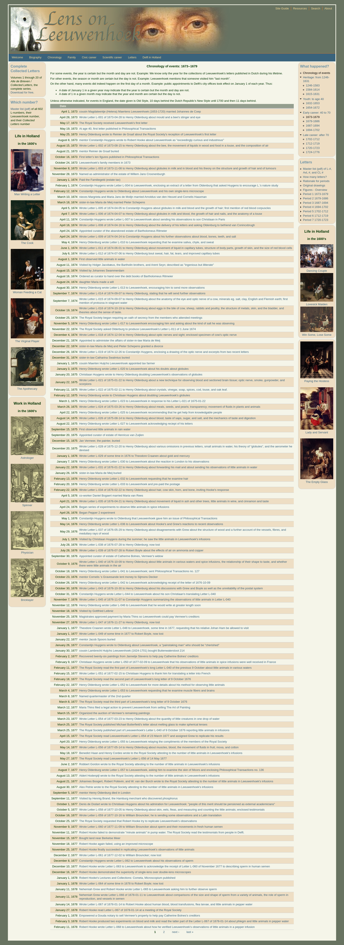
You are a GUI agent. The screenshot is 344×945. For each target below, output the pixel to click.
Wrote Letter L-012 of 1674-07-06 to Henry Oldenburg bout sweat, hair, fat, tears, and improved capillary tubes (149, 253)
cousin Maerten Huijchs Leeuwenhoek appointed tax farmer (117, 363)
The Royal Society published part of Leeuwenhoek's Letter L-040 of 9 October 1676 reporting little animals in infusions (154, 730)
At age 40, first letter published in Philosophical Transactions (117, 128)
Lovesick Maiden (317, 304)
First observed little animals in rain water (105, 429)
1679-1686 (313, 121)
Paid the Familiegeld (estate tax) (99, 179)
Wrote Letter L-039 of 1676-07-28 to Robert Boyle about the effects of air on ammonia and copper (141, 550)
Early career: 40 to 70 (316, 112)
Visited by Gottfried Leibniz (96, 611)
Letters (132, 57)
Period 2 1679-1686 (315, 198)
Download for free (22, 92)
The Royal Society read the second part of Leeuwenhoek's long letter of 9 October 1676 (135, 679)
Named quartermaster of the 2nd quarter (105, 696)
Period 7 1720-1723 (315, 220)
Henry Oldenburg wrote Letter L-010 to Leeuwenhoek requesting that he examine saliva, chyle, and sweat (146, 242)
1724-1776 (313, 152)
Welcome (17, 57)
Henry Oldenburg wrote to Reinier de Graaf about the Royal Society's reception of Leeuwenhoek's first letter (147, 134)
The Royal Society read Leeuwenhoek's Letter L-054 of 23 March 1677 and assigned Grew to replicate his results (151, 736)
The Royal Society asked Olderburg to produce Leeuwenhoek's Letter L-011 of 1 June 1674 (137, 329)
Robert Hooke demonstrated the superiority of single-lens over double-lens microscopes (135, 872)
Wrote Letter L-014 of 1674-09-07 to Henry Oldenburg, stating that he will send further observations (142, 293)
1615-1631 (313, 94)
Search (315, 8)
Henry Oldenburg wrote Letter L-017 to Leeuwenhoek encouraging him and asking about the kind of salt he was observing (157, 323)
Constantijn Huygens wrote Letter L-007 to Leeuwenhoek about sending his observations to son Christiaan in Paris (152, 219)
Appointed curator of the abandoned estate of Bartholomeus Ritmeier (123, 230)
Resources (300, 8)
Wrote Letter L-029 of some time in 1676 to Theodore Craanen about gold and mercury (134, 455)
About (328, 8)
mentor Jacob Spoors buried (97, 639)
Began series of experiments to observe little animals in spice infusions (124, 507)
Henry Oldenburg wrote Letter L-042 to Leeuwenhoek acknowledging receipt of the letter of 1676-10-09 (144, 582)
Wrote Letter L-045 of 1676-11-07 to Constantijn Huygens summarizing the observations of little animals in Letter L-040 (155, 599)
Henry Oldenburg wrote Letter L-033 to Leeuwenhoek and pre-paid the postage (129, 484)
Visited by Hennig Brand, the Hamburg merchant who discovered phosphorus (128, 798)
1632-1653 (313, 103)
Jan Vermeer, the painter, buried (99, 440)
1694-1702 (313, 130)
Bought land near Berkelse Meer (99, 838)
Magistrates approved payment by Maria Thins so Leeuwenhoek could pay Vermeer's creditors (139, 616)
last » (189, 931)
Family (72, 57)
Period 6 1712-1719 (315, 215)
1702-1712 (313, 139)
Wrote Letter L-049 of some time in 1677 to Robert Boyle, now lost (121, 633)
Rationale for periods (316, 181)
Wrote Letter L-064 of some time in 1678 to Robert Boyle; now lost (121, 883)
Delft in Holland (152, 57)
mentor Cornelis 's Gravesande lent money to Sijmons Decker (118, 577)
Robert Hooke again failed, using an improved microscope (116, 843)
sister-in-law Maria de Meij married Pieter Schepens (112, 202)
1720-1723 (313, 148)
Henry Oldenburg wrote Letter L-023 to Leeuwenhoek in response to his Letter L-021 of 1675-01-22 (142, 401)
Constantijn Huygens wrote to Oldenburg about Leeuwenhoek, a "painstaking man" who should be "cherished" (149, 645)
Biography (35, 57)
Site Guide (282, 8)
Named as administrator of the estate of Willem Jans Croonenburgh (122, 174)
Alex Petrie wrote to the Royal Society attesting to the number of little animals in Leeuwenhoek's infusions (146, 787)
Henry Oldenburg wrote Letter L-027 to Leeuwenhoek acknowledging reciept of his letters (136, 423)
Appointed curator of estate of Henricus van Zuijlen (111, 435)
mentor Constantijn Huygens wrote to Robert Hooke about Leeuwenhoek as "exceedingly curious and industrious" (151, 140)
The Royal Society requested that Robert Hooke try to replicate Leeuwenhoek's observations (138, 821)
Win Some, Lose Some (316, 334)
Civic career (89, 57)
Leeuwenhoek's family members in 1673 (105, 162)
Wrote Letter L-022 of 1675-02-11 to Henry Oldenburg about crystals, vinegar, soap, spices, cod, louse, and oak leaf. (153, 389)
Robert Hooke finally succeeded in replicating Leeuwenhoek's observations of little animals (136, 849)
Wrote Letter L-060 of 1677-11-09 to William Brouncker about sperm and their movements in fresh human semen (151, 826)
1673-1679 (313, 117)
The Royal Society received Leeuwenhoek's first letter (113, 123)
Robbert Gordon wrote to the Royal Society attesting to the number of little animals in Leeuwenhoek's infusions (149, 764)
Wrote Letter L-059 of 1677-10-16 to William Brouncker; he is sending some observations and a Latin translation (150, 815)
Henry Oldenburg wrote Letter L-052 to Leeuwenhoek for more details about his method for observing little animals (152, 684)
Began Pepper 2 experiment (97, 512)
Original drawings (314, 185)
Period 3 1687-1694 (315, 202)
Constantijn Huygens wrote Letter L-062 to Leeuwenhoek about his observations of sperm (136, 860)
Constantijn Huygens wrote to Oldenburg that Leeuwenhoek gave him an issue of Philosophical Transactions (148, 518)
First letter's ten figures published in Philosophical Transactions (119, 157)
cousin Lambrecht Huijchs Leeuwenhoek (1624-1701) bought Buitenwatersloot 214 (132, 650)
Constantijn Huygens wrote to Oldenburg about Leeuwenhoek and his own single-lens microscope (141, 191)
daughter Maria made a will (96, 282)
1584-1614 (313, 89)
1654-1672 (313, 107)
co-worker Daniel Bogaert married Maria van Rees (111, 495)
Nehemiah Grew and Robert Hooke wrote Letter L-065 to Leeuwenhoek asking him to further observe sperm (148, 889)
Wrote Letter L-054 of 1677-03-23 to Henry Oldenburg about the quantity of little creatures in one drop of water (149, 718)
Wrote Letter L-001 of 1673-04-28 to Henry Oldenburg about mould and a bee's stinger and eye (139, 117)
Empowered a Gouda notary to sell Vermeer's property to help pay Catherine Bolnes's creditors (139, 915)
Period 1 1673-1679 (315, 194)
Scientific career (112, 57)
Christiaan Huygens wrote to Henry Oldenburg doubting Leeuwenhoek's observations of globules (140, 374)
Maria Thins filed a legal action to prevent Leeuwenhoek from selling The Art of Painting (134, 707)
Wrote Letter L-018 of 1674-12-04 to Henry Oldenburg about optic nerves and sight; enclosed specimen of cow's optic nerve (158, 334)
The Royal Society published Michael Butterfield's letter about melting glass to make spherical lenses (143, 724)
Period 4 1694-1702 (315, 207)
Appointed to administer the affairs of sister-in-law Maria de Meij (119, 340)
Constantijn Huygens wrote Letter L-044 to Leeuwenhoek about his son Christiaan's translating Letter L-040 (147, 594)
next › (175, 931)
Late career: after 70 (316, 135)
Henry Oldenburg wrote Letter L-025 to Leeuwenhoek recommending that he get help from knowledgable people (150, 412)
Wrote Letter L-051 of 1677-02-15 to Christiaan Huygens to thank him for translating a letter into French (144, 673)
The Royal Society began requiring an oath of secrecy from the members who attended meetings (140, 317)
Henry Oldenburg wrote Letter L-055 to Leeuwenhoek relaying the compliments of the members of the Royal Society (153, 741)
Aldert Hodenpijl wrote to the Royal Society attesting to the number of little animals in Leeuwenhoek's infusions (149, 775)
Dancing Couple (316, 270)
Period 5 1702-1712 (315, 211)
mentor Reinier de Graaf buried (99, 151)
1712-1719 (313, 143)
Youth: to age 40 (313, 99)
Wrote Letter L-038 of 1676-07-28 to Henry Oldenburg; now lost (119, 544)
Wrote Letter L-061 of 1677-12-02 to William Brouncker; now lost (120, 855)
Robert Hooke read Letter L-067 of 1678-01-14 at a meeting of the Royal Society (130, 910)
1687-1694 (313, 125)
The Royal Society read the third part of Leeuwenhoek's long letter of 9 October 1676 (133, 701)
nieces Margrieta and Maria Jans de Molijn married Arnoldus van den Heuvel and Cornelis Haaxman (143, 196)
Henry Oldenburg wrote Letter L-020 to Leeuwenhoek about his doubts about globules (134, 368)
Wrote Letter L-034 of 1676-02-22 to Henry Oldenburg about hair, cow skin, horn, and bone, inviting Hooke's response (154, 489)
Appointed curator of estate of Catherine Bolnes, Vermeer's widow (121, 556)
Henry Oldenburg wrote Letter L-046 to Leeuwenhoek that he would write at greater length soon (140, 605)
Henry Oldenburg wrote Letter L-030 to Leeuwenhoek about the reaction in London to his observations (144, 461)
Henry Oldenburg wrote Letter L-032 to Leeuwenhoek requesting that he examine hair (133, 478)
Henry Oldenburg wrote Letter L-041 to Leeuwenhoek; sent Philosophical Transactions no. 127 (139, 571)
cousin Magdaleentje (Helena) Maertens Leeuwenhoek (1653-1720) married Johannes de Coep (140, 111)
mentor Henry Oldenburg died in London (105, 792)
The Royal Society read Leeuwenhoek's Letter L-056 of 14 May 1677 (123, 758)
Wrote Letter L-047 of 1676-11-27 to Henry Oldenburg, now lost (119, 622)
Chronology (55, 57)
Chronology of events (316, 73)
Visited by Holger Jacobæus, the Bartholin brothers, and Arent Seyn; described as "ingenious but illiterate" (146, 264)
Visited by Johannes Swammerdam (101, 270)
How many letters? (315, 177)
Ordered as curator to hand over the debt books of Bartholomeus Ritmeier (126, 276)
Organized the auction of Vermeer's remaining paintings (114, 713)
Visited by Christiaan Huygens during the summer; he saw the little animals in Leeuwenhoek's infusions (144, 539)
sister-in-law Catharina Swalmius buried (104, 357)
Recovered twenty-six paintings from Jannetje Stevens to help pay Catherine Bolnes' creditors (139, 656)
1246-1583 (313, 85)
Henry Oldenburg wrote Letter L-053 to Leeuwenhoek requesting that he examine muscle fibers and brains (147, 690)
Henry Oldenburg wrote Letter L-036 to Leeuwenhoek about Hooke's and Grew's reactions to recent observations (151, 524)
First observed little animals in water (102, 259)
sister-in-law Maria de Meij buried (100, 473)
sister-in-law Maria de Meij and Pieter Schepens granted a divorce (121, 346)
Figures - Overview (315, 189)
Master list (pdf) (20, 109)
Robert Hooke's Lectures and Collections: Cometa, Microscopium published (127, 877)
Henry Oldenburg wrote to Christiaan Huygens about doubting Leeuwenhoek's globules (134, 395)
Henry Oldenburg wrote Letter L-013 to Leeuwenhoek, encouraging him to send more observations (142, 287)
